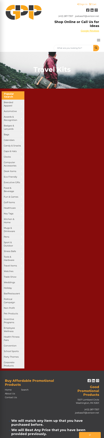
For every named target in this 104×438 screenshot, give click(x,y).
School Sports (11, 351)
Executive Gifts (12, 182)
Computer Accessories (10, 164)
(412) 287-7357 (65, 16)
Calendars (9, 140)
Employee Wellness (9, 330)
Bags (6, 134)
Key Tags (8, 213)
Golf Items (9, 202)
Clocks (7, 157)
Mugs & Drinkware (9, 230)
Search (25, 389)
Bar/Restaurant (12, 293)
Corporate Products (9, 364)
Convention (10, 345)
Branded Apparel (8, 104)
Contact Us (11, 397)
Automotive (10, 111)
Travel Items (10, 265)
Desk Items (10, 171)
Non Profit (9, 308)
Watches (8, 271)
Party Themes (11, 357)
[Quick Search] (73, 48)
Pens (6, 237)
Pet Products (11, 313)
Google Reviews (90, 30)
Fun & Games (11, 197)
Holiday (8, 288)
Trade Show (10, 277)
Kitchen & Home (9, 221)
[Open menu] (98, 40)
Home (8, 389)
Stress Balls (10, 251)
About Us (10, 393)
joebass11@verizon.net (87, 16)
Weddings (9, 282)
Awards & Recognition (10, 118)
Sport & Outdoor (8, 244)
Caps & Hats (10, 151)
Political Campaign (9, 301)
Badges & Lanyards (9, 127)
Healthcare (10, 208)
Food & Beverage (9, 190)
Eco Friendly (10, 177)
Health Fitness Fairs (12, 338)
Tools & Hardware (9, 258)
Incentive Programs (9, 321)
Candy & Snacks (12, 145)
